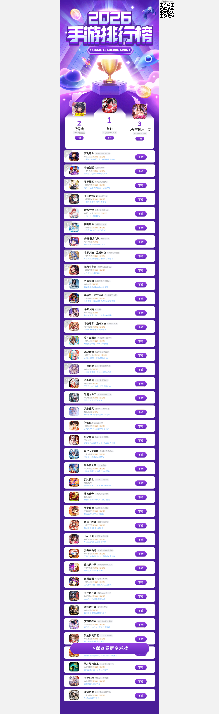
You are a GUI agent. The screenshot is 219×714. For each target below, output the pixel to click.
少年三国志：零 (140, 129)
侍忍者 (79, 129)
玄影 (109, 129)
